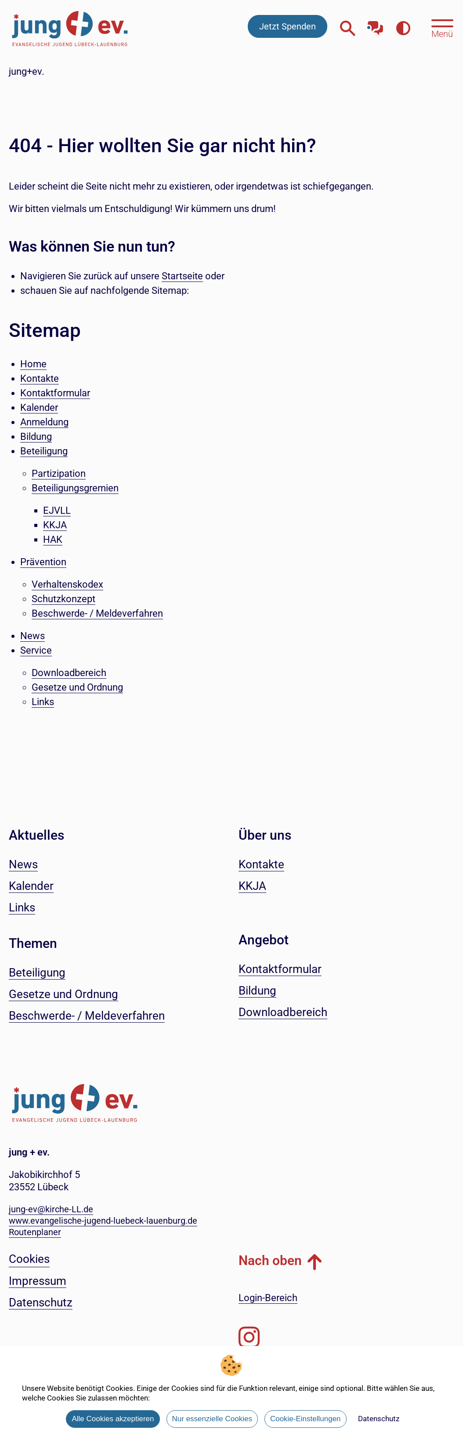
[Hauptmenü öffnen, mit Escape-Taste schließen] (442, 28)
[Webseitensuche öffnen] (347, 28)
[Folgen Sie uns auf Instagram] (249, 1338)
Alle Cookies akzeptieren (113, 1419)
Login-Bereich (268, 1297)
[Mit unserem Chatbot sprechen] (375, 25)
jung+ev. (26, 71)
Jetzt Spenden (287, 26)
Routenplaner (35, 1232)
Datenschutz (378, 1418)
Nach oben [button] (270, 1260)
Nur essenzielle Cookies (212, 1419)
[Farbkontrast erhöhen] (403, 28)
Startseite (182, 276)
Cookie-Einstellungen (305, 1419)
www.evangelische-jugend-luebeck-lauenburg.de (103, 1220)
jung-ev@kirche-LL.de (51, 1209)
